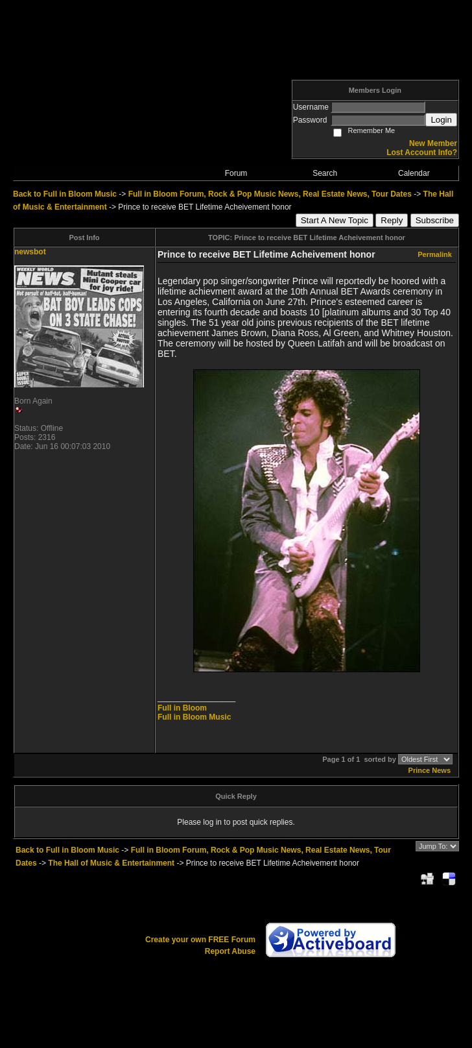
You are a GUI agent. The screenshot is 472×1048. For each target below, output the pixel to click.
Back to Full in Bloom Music (65, 194)
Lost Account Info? (421, 152)
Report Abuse (230, 951)
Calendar (414, 173)
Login (441, 120)
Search (325, 173)
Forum (236, 173)
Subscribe (435, 220)
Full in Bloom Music (194, 717)
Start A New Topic (334, 220)
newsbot (30, 251)
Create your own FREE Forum (200, 939)
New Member (433, 143)
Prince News (429, 770)
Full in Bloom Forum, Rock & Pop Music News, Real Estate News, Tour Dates (270, 194)
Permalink (435, 254)
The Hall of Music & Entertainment (111, 863)
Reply (392, 220)
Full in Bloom (182, 708)
